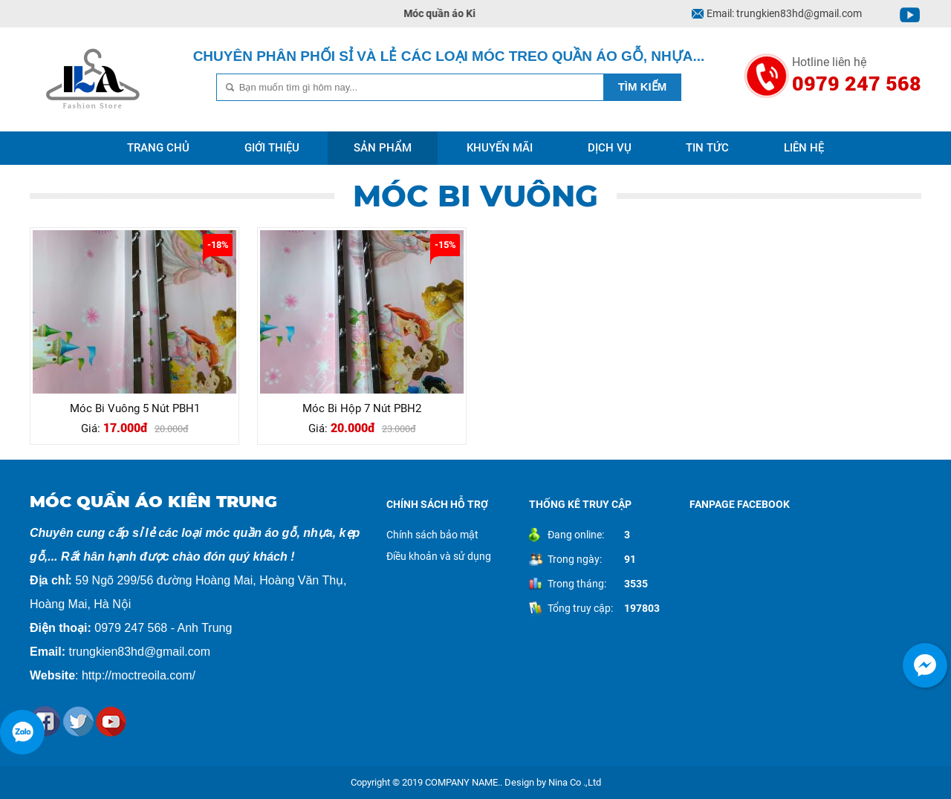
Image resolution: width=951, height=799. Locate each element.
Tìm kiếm (642, 86)
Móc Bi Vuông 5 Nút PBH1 (135, 408)
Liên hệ (804, 147)
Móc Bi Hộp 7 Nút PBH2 (361, 408)
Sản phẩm (383, 147)
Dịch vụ (610, 147)
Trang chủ (158, 147)
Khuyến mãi (500, 147)
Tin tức (707, 147)
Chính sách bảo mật (432, 535)
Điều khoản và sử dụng (438, 556)
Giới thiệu (271, 147)
